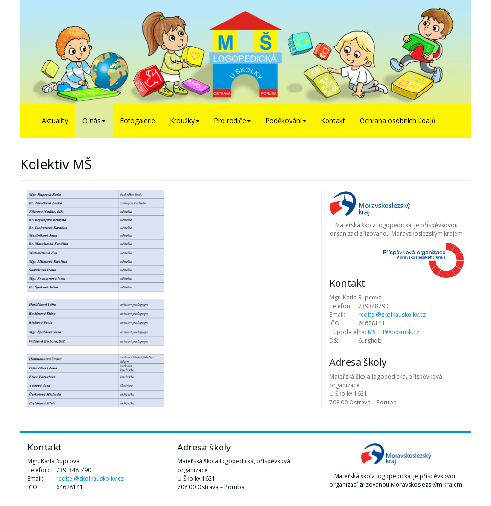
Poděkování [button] (285, 120)
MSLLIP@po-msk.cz (393, 332)
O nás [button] (93, 120)
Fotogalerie (137, 120)
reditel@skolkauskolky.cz (392, 314)
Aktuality (55, 120)
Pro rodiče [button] (232, 120)
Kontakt (333, 120)
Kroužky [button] (184, 120)
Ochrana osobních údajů (398, 120)
